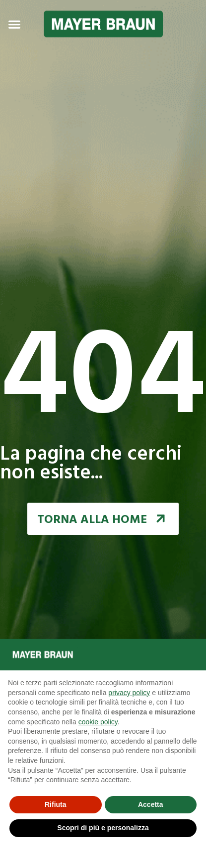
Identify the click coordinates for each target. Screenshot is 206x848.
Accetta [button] (150, 804)
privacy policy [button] (129, 693)
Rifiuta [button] (56, 804)
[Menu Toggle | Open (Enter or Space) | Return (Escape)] (14, 24)
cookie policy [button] (98, 722)
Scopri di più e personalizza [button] (102, 828)
